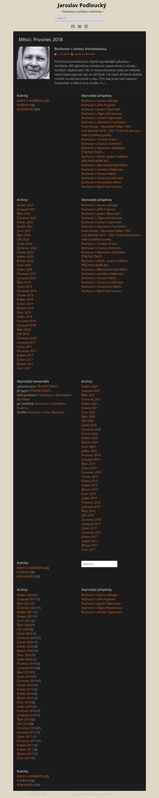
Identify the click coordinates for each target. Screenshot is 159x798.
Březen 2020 (25, 261)
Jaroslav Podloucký (82, 5)
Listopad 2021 (26, 209)
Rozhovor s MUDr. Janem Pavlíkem (104, 157)
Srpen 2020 (24, 244)
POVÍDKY (23, 105)
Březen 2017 (25, 364)
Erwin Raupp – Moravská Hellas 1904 (105, 126)
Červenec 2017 (27, 351)
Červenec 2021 (27, 218)
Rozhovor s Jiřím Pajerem (98, 105)
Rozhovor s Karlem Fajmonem (101, 118)
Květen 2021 (25, 222)
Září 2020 (23, 239)
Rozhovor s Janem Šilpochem (101, 109)
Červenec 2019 (27, 291)
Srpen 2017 (24, 347)
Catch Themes (123, 794)
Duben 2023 (25, 205)
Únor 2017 (24, 368)
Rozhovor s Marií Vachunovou (101, 187)
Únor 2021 (24, 231)
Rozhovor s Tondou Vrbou (99, 139)
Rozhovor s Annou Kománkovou (80, 49)
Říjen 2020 (24, 235)
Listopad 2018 (26, 325)
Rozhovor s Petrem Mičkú (98, 174)
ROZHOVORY (25, 109)
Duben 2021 (25, 226)
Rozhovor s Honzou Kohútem (101, 144)
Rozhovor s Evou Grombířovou (102, 178)
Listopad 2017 (26, 342)
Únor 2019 (24, 312)
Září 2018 (23, 334)
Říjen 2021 (24, 214)
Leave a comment (84, 54)
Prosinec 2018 (26, 321)
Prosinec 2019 (26, 274)
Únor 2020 (24, 265)
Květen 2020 (25, 257)
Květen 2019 (25, 299)
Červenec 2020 (27, 248)
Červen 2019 (25, 295)
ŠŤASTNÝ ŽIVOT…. (93, 152)
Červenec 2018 (27, 338)
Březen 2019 (25, 308)
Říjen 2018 (24, 330)
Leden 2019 (24, 317)
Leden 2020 (24, 269)
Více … (104, 83)
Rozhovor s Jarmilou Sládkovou (102, 169)
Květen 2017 (25, 355)
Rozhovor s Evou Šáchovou (46, 412)
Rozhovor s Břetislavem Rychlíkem (104, 165)
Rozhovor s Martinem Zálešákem (103, 148)
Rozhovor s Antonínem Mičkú (101, 182)
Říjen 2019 (24, 282)
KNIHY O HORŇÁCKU (31, 101)
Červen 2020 (25, 252)
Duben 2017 (25, 360)
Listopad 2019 (26, 278)
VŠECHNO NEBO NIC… (96, 161)
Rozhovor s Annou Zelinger (99, 101)
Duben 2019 (25, 304)
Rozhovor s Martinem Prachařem (103, 122)
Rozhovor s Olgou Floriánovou (101, 114)
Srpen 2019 (24, 287)
